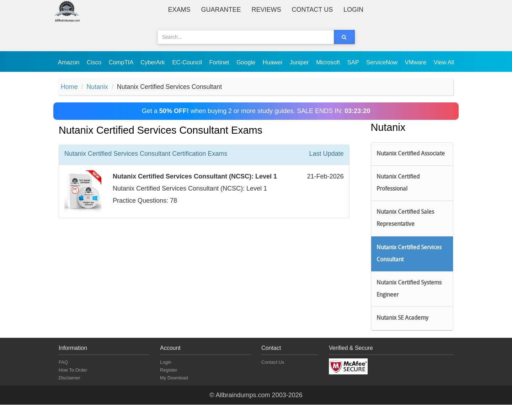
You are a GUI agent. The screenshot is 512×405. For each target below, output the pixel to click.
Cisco (95, 62)
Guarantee (221, 9)
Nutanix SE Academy (402, 318)
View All (444, 62)
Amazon (69, 62)
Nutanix (97, 87)
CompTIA (122, 62)
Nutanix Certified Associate (411, 154)
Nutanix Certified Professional (398, 183)
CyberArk (153, 62)
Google (246, 62)
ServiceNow (382, 62)
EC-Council (187, 62)
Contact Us (312, 9)
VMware (416, 62)
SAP (354, 62)
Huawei (273, 62)
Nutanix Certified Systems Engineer (409, 289)
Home (69, 87)
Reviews (266, 9)
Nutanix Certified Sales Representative (405, 219)
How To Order (73, 370)
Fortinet (220, 62)
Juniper (299, 62)
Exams (179, 9)
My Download (174, 378)
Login (353, 9)
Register (168, 370)
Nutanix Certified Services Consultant (409, 254)
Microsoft (329, 62)
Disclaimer (69, 378)
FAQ (63, 362)
